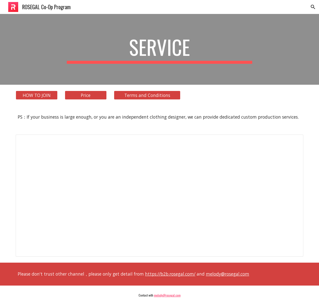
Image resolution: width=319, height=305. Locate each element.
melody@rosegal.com (227, 274)
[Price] (85, 95)
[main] (159, 49)
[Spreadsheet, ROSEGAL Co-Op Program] (159, 196)
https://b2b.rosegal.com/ (170, 274)
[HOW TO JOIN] (36, 95)
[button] (313, 7)
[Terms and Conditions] (147, 95)
